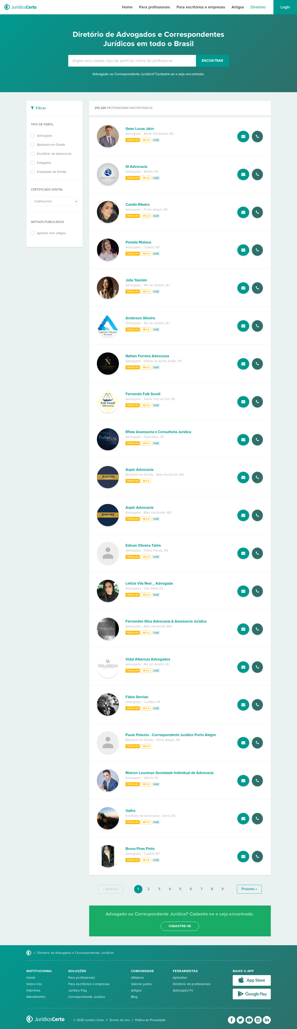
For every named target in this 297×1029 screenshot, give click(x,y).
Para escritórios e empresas (201, 7)
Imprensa (33, 990)
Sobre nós (34, 984)
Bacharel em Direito (51, 144)
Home (127, 7)
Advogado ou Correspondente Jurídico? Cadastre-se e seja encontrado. (148, 74)
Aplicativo (180, 978)
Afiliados (137, 978)
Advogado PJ (183, 990)
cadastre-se (180, 926)
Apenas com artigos (51, 233)
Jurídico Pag (77, 990)
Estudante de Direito (52, 172)
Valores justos (141, 984)
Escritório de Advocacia (54, 153)
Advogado (45, 135)
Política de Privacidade (150, 1020)
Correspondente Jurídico (86, 997)
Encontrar (212, 60)
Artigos (238, 7)
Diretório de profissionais (192, 984)
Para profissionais (154, 7)
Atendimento (35, 997)
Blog (134, 997)
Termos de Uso (119, 1020)
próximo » (249, 889)
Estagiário (44, 163)
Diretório (258, 7)
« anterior (110, 889)
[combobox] (132, 61)
